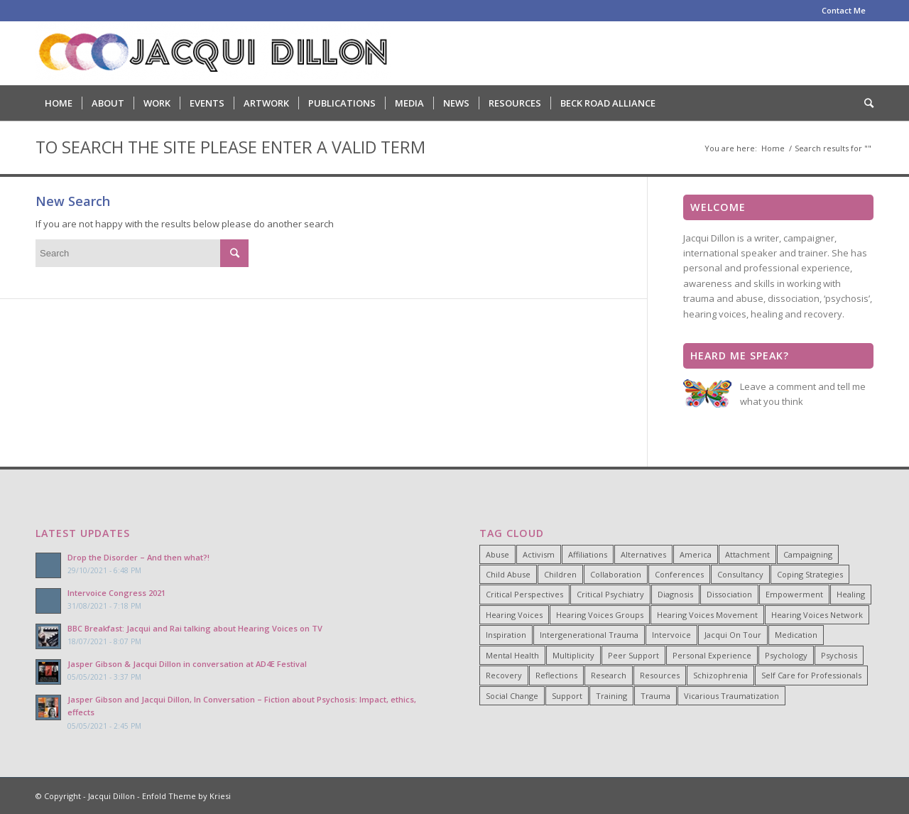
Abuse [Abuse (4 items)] (497, 554)
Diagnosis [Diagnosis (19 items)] (675, 594)
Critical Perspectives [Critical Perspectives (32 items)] (524, 594)
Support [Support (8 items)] (567, 695)
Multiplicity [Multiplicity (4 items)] (573, 655)
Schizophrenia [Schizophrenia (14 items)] (720, 675)
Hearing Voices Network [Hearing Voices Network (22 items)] (817, 614)
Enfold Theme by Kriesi (186, 796)
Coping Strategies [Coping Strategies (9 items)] (810, 574)
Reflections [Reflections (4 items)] (556, 675)
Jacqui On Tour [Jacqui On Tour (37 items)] (732, 634)
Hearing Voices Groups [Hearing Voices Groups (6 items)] (599, 614)
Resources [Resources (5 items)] (660, 675)
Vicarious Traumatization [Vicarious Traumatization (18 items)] (731, 695)
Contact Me (844, 10)
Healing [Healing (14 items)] (851, 594)
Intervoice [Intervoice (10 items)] (671, 634)
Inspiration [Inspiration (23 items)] (506, 634)
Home (773, 148)
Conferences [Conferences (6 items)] (679, 574)
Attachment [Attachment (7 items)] (747, 554)
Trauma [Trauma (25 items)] (655, 695)
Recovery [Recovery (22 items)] (504, 675)
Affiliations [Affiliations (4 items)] (587, 554)
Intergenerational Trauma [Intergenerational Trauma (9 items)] (589, 634)
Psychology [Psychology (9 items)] (786, 655)
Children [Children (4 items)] (560, 574)
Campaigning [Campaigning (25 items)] (807, 554)
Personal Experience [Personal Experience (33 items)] (712, 655)
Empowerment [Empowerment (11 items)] (794, 594)
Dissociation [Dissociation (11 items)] (729, 594)
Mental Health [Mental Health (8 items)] (512, 655)
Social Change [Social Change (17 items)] (512, 695)
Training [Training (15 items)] (611, 695)
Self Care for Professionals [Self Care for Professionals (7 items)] (811, 675)
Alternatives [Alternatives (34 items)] (643, 554)
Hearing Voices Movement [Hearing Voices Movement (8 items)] (707, 614)
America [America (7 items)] (696, 554)
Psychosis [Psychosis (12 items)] (839, 655)
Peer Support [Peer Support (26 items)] (633, 655)
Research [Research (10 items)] (608, 675)
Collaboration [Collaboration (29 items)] (615, 574)
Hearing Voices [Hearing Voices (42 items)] (514, 614)
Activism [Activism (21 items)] (539, 554)
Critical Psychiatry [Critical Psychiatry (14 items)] (610, 594)
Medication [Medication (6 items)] (796, 634)
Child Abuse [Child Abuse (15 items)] (508, 574)
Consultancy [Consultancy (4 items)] (740, 574)
